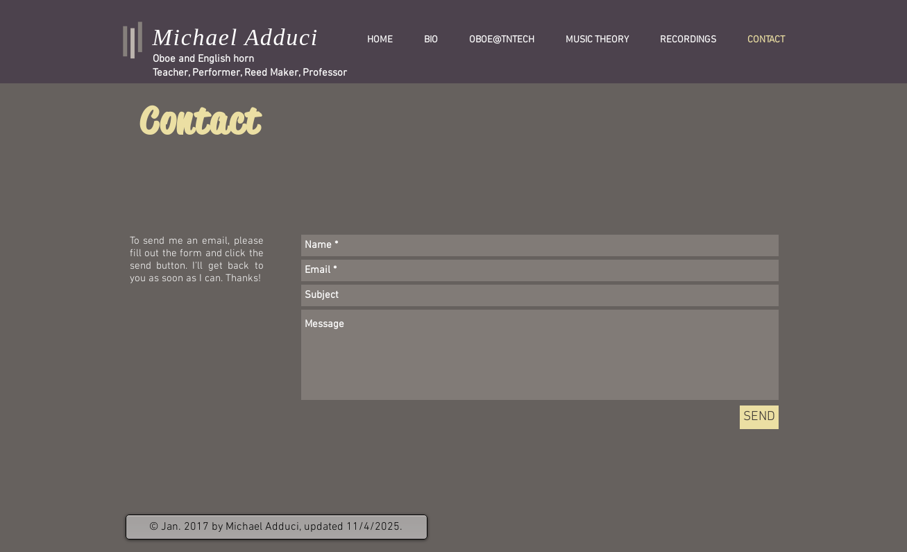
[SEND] (759, 417)
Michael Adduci (236, 37)
